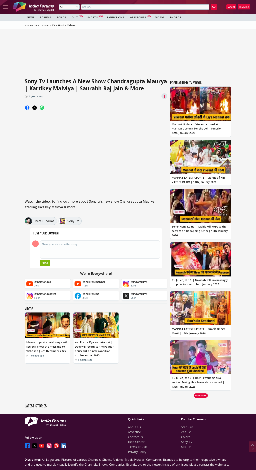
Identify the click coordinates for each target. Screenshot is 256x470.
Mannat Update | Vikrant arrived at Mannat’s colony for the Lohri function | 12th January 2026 (198, 129)
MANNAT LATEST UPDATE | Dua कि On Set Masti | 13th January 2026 (199, 331)
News (30, 17)
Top (252, 446)
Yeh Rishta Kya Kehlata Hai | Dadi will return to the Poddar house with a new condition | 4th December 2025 (94, 348)
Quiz (75, 17)
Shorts (92, 17)
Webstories (138, 17)
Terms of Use (137, 447)
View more (200, 395)
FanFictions (115, 17)
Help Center (136, 442)
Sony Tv (186, 442)
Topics (61, 17)
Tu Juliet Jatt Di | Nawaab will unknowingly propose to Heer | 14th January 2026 (200, 282)
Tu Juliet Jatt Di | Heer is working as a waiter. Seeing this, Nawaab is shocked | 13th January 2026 (198, 382)
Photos (175, 17)
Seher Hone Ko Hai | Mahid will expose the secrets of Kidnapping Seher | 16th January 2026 (200, 231)
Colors (185, 437)
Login (231, 6)
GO (214, 6)
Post (45, 263)
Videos (160, 17)
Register (244, 6)
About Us (134, 427)
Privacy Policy (137, 452)
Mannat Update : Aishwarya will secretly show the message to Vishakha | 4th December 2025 (46, 346)
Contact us (135, 437)
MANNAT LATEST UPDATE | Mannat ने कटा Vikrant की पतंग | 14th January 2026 (198, 180)
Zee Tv (186, 432)
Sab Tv (186, 447)
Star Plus (187, 427)
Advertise (134, 432)
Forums (45, 17)
